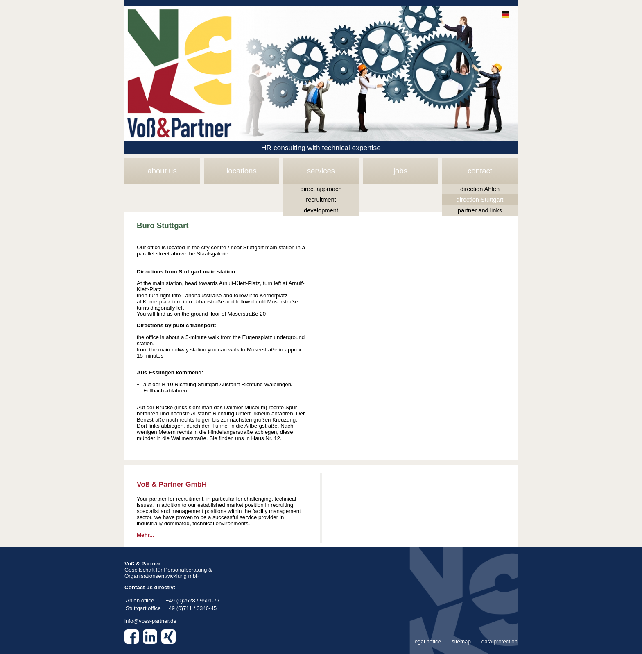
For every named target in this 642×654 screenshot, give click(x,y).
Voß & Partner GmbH (172, 484)
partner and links (480, 210)
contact (480, 170)
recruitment (321, 199)
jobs (400, 170)
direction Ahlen (480, 189)
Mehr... (145, 535)
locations (241, 170)
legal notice (427, 641)
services (321, 170)
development (321, 210)
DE (505, 14)
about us (162, 170)
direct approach (320, 189)
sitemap (461, 641)
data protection (500, 641)
